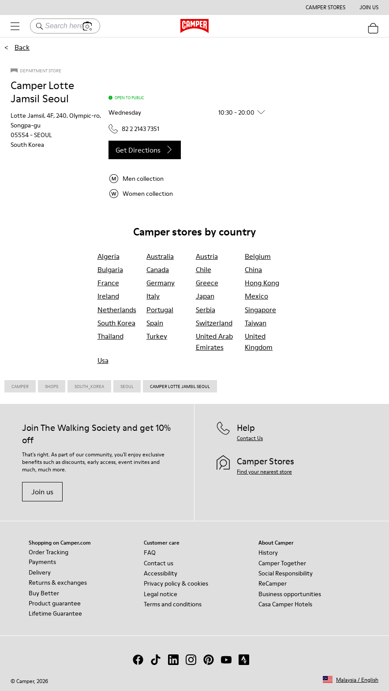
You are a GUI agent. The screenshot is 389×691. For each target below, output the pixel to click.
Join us (42, 492)
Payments (42, 561)
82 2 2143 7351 (133, 129)
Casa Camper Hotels (285, 604)
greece (207, 283)
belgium (258, 256)
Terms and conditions (173, 604)
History (268, 552)
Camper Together (282, 563)
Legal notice (160, 594)
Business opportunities (289, 594)
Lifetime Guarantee (55, 613)
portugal (159, 309)
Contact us (158, 563)
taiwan (255, 323)
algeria (108, 256)
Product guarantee (55, 603)
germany (160, 283)
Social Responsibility (285, 573)
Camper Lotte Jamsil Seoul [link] (180, 386)
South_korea (89, 386)
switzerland (214, 323)
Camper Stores (325, 7)
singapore (260, 309)
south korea (116, 323)
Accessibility (160, 573)
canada (157, 269)
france (108, 283)
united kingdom (259, 341)
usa (102, 360)
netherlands (116, 309)
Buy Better (44, 593)
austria (207, 256)
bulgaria (110, 269)
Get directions (145, 150)
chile (203, 269)
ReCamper (272, 583)
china (253, 269)
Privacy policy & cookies (176, 583)
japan (205, 296)
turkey (156, 336)
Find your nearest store (264, 471)
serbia (205, 309)
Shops (51, 386)
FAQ (150, 552)
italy (153, 296)
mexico (256, 296)
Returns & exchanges (58, 582)
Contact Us (250, 438)
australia (160, 256)
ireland (108, 296)
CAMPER (20, 386)
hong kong (262, 283)
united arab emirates (214, 341)
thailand (110, 336)
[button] (190, 112)
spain (154, 323)
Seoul (127, 386)
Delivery (40, 572)
